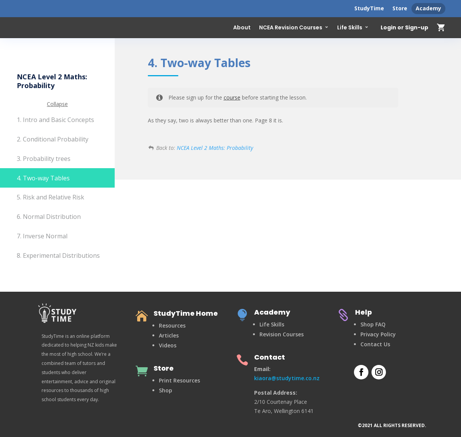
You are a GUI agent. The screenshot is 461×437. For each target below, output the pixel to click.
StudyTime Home (186, 313)
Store (399, 8)
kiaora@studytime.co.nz (287, 378)
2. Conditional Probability (52, 139)
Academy (428, 8)
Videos (167, 345)
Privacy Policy (378, 334)
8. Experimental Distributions (58, 255)
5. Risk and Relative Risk (50, 197)
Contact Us (375, 344)
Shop (165, 390)
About (242, 27)
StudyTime (369, 8)
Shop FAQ (373, 324)
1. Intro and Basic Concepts (55, 120)
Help (363, 312)
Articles (169, 335)
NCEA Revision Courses (290, 27)
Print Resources (179, 380)
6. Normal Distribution (49, 216)
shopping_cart (441, 27)
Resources (172, 325)
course (232, 97)
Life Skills (349, 27)
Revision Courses (281, 334)
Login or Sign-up (404, 27)
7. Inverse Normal (42, 236)
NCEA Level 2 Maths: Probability (215, 147)
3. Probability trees (43, 158)
